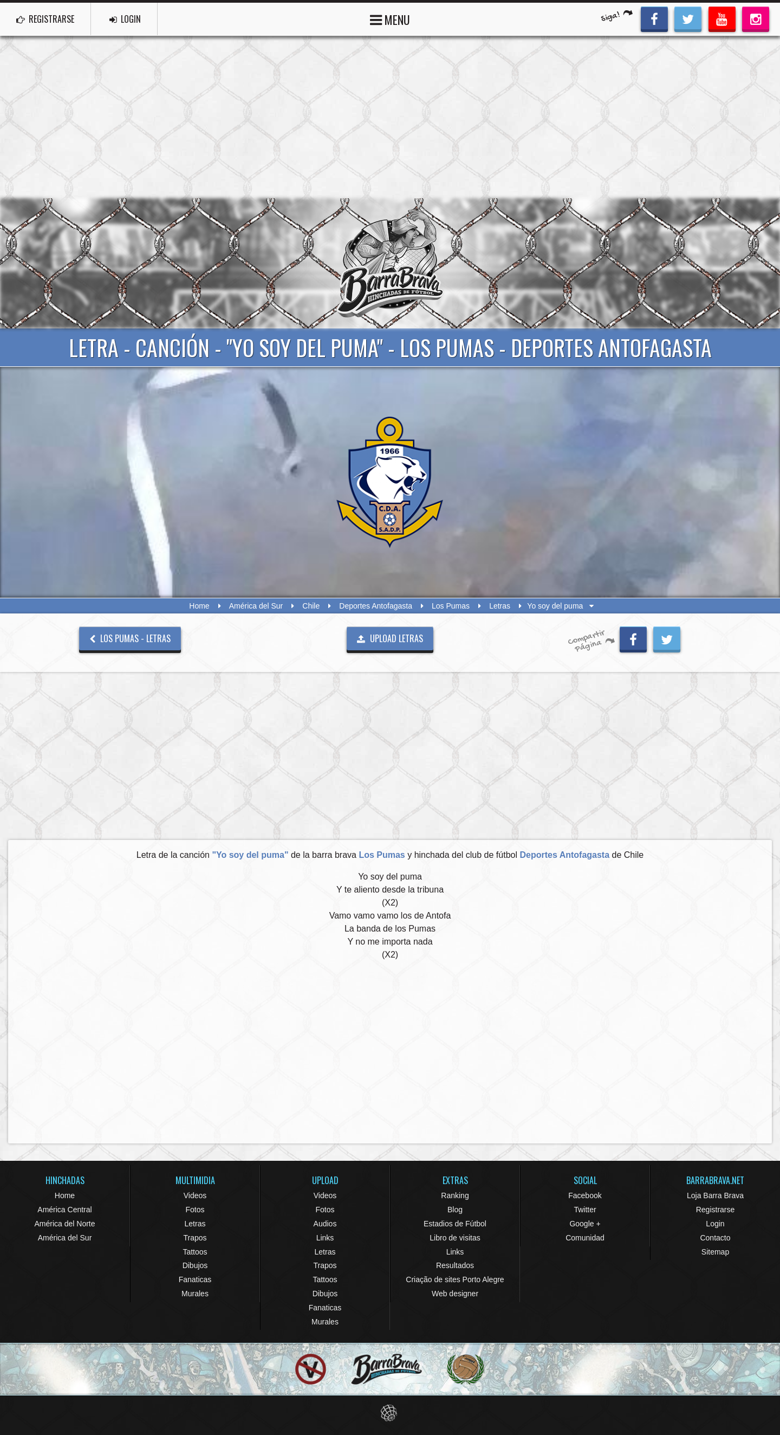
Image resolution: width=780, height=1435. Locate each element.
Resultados (455, 1265)
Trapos (194, 1237)
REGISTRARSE (45, 18)
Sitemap (715, 1251)
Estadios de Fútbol (455, 1223)
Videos (195, 1195)
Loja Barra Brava (715, 1195)
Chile (311, 606)
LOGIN (125, 18)
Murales (195, 1293)
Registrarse (715, 1209)
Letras (499, 606)
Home (199, 606)
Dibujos (195, 1265)
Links (325, 1237)
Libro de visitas (455, 1237)
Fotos (194, 1209)
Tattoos (195, 1251)
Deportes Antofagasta (375, 606)
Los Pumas (451, 606)
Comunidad (585, 1237)
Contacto (715, 1237)
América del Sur (256, 606)
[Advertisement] (390, 117)
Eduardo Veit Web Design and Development (390, 1413)
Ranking (455, 1195)
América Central (64, 1209)
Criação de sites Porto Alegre (455, 1279)
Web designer (455, 1293)
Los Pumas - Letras (130, 638)
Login (715, 1223)
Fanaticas (195, 1279)
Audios (325, 1223)
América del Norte (64, 1223)
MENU (390, 18)
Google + (584, 1223)
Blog (455, 1209)
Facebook (584, 1195)
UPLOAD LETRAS (390, 638)
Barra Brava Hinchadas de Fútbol (390, 263)
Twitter (585, 1209)
